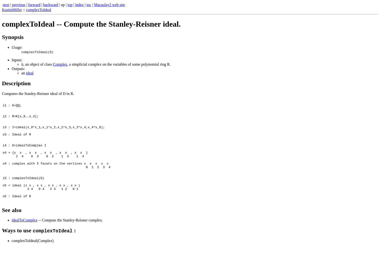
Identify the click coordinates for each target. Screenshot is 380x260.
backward (50, 5)
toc (89, 5)
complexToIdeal (38, 10)
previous (18, 5)
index (79, 5)
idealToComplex (24, 233)
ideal (29, 73)
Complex (60, 64)
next (6, 5)
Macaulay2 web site (109, 5)
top (70, 5)
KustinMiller (12, 10)
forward (34, 5)
